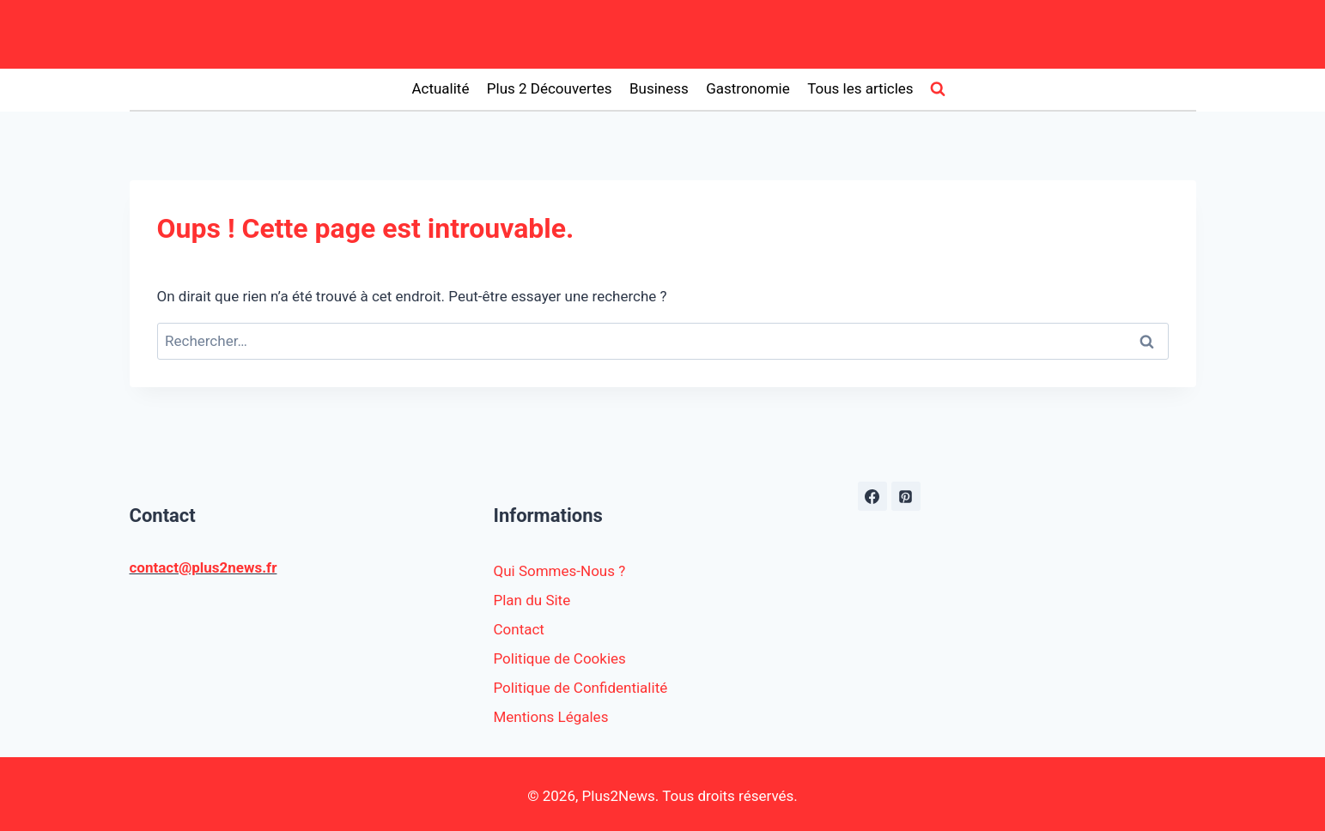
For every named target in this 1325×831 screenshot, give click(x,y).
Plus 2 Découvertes (549, 88)
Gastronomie (748, 88)
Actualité (440, 88)
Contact (519, 629)
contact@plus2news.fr (203, 567)
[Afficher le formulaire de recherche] (937, 89)
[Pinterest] (906, 496)
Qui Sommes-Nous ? (560, 570)
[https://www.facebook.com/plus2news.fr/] (872, 496)
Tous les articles (860, 88)
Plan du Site (532, 600)
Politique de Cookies (560, 658)
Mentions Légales (551, 716)
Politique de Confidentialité (581, 687)
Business (659, 88)
